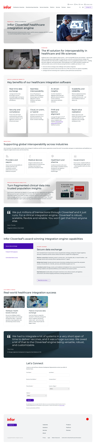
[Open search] (80, 7)
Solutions (45, 427)
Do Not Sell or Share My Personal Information (71, 437)
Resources (71, 4)
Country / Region (52, 386)
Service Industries (44, 7)
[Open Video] (21, 59)
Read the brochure (43, 280)
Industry (28, 392)
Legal (49, 437)
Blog (77, 4)
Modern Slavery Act (56, 437)
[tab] (18, 246)
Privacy (44, 437)
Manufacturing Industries (32, 7)
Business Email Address (31, 379)
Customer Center (89, 4)
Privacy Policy (61, 405)
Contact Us (88, 7)
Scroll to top (87, 419)
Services (58, 7)
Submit (29, 400)
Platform (52, 7)
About (68, 7)
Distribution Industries (18, 7)
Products (10, 21)
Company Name (52, 379)
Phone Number (29, 386)
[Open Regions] (83, 7)
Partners (63, 7)
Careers (81, 4)
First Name (28, 372)
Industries (45, 424)
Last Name (51, 372)
